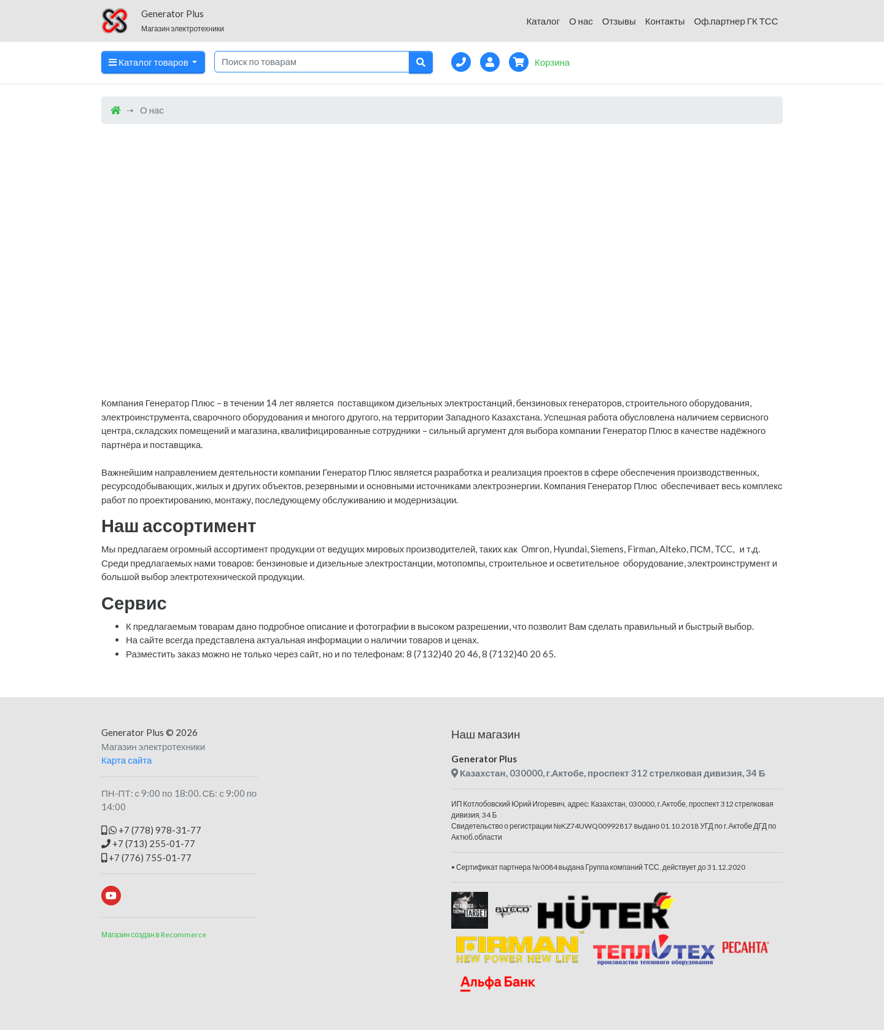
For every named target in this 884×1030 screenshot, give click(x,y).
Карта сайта (126, 759)
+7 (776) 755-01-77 (146, 857)
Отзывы (619, 20)
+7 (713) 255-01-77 (148, 843)
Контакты (665, 20)
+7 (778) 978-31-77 (151, 829)
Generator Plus (132, 732)
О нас (581, 20)
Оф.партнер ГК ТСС (736, 20)
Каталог (543, 20)
